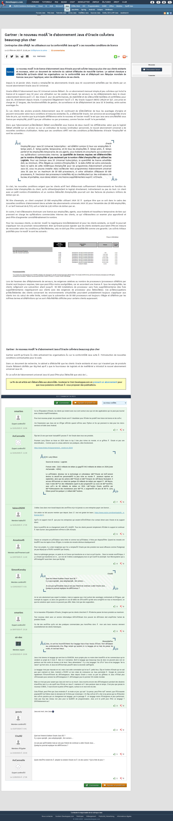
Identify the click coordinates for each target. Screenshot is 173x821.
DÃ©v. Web (75, 6)
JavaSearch (124, 13)
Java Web (75, 10)
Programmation (93, 6)
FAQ (56, 2)
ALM (51, 6)
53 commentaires (58, 52)
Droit (116, 2)
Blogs (64, 2)
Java (67, 6)
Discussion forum (151, 70)
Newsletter (84, 2)
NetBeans (109, 10)
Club (124, 2)
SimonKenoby (18, 575)
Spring (83, 10)
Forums (35, 2)
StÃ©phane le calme (39, 52)
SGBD (104, 6)
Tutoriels (47, 2)
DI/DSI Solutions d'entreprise (25, 6)
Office (111, 6)
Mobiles (119, 6)
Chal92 (18, 741)
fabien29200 (18, 513)
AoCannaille (18, 441)
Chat (72, 2)
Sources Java (95, 13)
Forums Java (40, 13)
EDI (84, 6)
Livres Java (72, 13)
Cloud (40, 6)
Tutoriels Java (61, 13)
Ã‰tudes (106, 2)
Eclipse (100, 10)
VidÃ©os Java (83, 13)
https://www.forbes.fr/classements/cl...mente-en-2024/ (53, 453)
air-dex (18, 642)
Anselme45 (18, 545)
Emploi (95, 2)
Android (92, 10)
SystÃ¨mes (129, 6)
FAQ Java (50, 13)
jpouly (18, 717)
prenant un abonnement (105, 384)
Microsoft (59, 6)
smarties (18, 416)
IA (46, 6)
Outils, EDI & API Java (110, 13)
